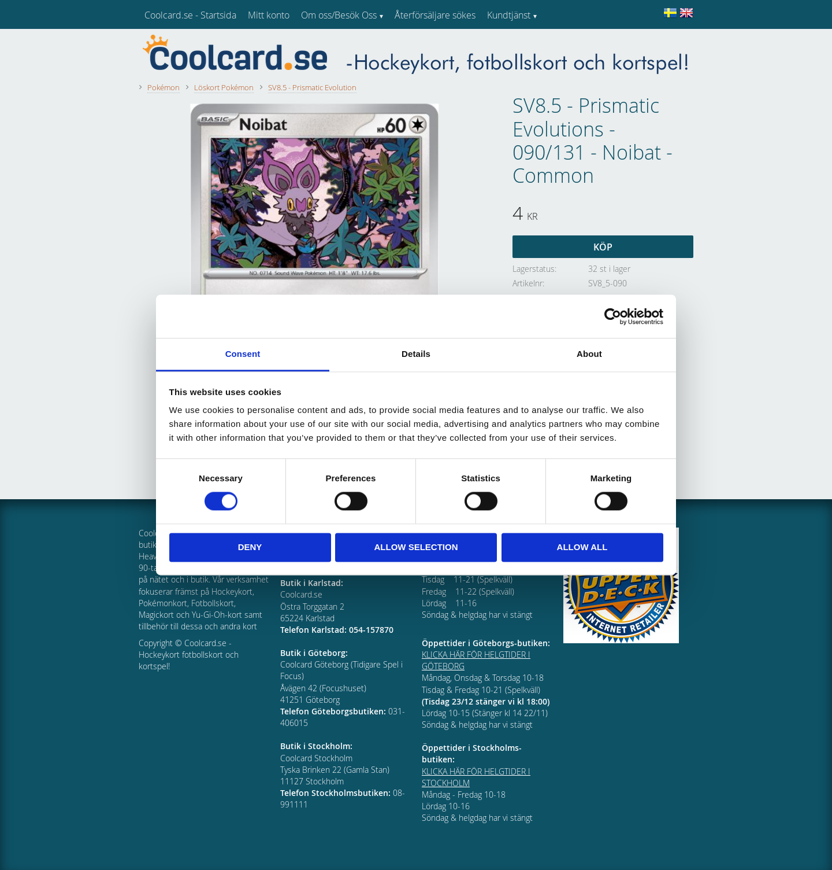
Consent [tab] (243, 354)
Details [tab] (416, 354)
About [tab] (589, 354)
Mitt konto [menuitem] (268, 15)
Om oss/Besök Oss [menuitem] (339, 15)
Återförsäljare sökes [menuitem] (435, 15)
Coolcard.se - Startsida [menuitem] (190, 15)
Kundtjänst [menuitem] (508, 15)
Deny (250, 547)
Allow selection (416, 547)
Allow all (582, 547)
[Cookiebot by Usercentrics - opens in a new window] (612, 316)
